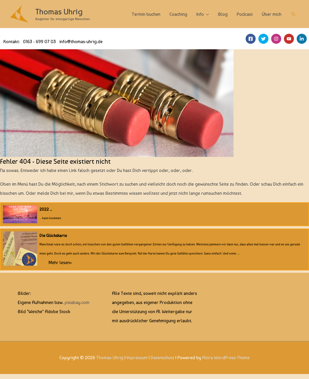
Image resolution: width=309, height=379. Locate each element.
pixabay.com (77, 302)
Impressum (137, 357)
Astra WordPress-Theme (226, 357)
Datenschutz (162, 357)
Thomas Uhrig (59, 11)
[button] (293, 14)
